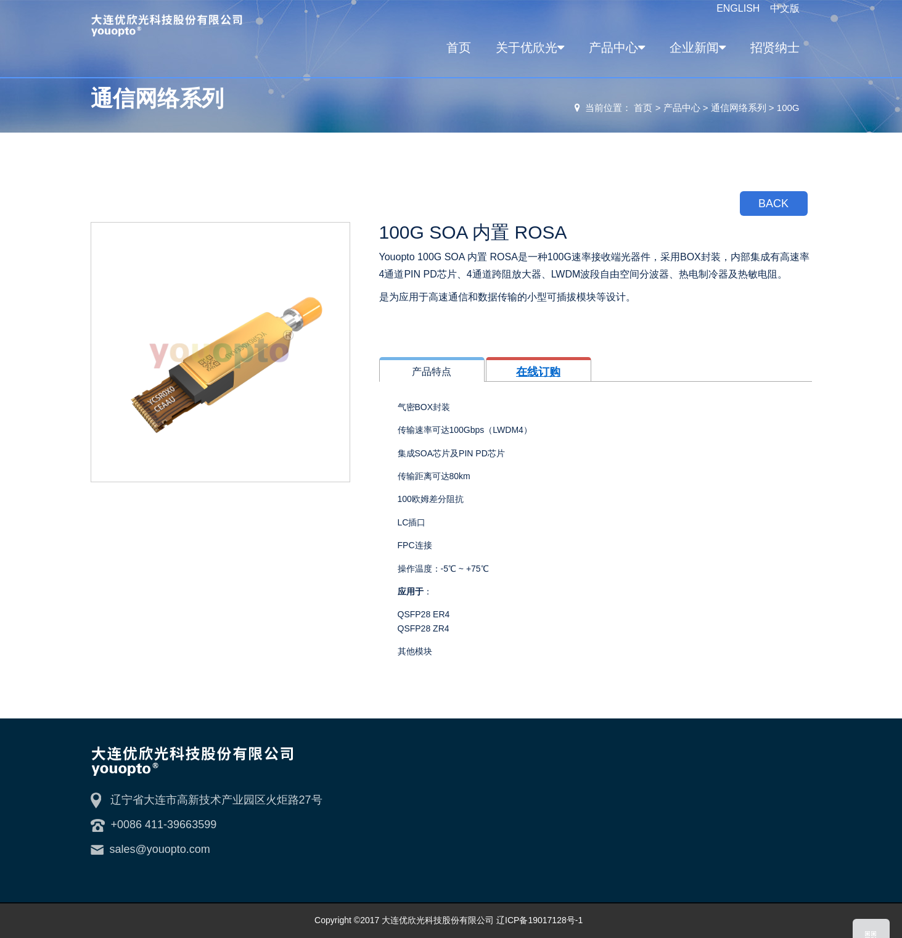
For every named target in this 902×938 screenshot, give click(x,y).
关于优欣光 (528, 47)
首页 (458, 47)
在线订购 (538, 372)
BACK (773, 203)
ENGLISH (739, 8)
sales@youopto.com (160, 849)
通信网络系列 (738, 107)
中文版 (785, 8)
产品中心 (615, 47)
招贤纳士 (775, 47)
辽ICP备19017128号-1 (539, 920)
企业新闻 (696, 47)
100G (788, 107)
